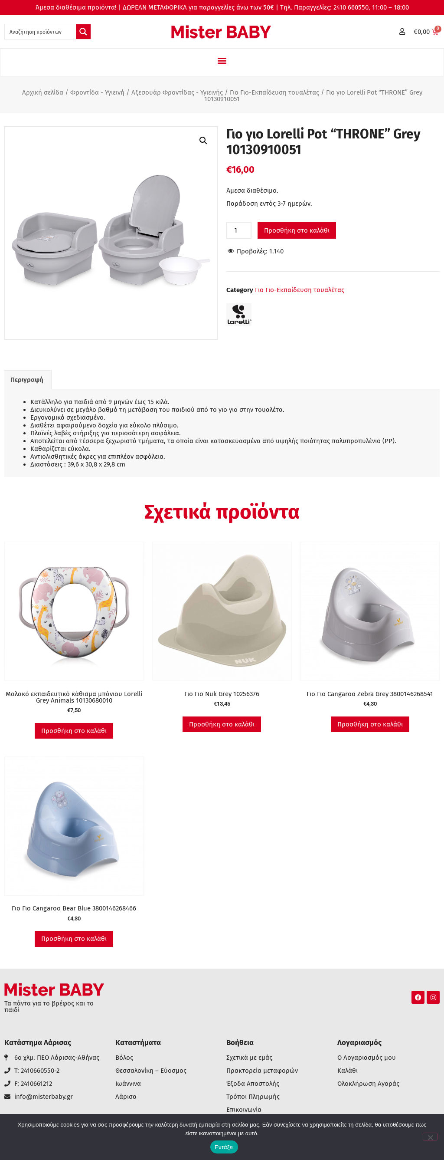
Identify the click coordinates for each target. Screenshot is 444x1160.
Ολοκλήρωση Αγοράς (368, 1084)
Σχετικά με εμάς (249, 1058)
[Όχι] (430, 1136)
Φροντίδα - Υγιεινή (97, 92)
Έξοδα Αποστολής (252, 1084)
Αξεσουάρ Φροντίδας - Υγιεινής (177, 92)
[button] (222, 60)
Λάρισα (126, 1097)
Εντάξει (224, 1147)
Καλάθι (347, 1071)
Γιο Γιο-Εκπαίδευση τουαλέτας (274, 92)
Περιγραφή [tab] (26, 380)
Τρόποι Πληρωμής (253, 1097)
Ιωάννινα (128, 1084)
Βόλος (124, 1058)
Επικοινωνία (243, 1110)
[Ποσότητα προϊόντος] (238, 230)
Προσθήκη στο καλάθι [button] (74, 731)
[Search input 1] (41, 31)
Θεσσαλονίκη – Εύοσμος (150, 1071)
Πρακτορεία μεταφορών (262, 1071)
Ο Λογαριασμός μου (366, 1058)
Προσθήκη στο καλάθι (297, 230)
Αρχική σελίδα (42, 92)
